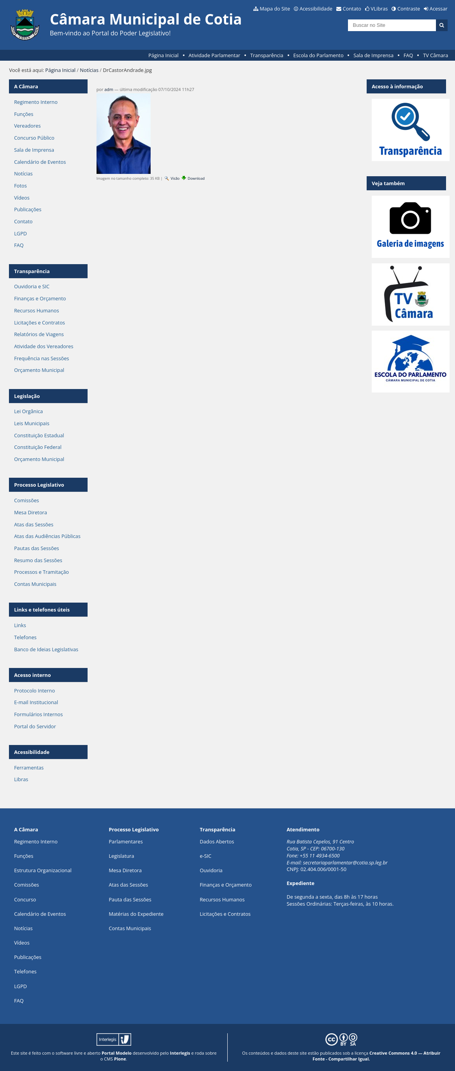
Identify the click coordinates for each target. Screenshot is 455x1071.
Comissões (26, 500)
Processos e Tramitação (41, 571)
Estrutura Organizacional (43, 870)
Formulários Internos (38, 714)
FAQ (408, 55)
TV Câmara (435, 55)
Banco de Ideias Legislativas (46, 649)
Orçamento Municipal (39, 369)
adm (108, 89)
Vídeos (22, 197)
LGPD (20, 233)
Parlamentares (125, 841)
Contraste (408, 8)
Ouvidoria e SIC (31, 286)
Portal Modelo (117, 1053)
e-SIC (205, 855)
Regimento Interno (36, 101)
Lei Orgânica (28, 411)
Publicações (27, 209)
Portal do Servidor (35, 726)
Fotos (20, 185)
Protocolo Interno (34, 690)
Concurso (25, 899)
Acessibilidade (316, 8)
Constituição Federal (37, 446)
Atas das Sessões (33, 524)
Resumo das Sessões (38, 560)
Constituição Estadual (39, 435)
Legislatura (121, 855)
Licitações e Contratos (39, 322)
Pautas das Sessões (36, 548)
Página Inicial (163, 55)
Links (20, 625)
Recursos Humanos (36, 310)
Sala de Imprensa (373, 55)
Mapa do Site (275, 8)
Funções (23, 113)
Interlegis (180, 1053)
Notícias (89, 70)
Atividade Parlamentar (214, 55)
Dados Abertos (217, 841)
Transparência (266, 55)
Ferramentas (29, 767)
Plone (120, 1059)
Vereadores (27, 125)
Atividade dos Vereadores (43, 346)
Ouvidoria (211, 870)
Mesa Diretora (30, 512)
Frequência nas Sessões (41, 358)
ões (23, 855)
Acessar (439, 8)
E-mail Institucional (36, 702)
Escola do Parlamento (318, 55)
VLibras (379, 8)
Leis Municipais (31, 423)
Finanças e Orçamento (40, 298)
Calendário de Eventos (40, 161)
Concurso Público (34, 137)
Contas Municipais (35, 583)
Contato (352, 8)
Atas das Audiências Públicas (47, 536)
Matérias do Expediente (136, 913)
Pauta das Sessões (130, 899)
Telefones (25, 637)
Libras (21, 779)
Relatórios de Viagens (39, 334)
